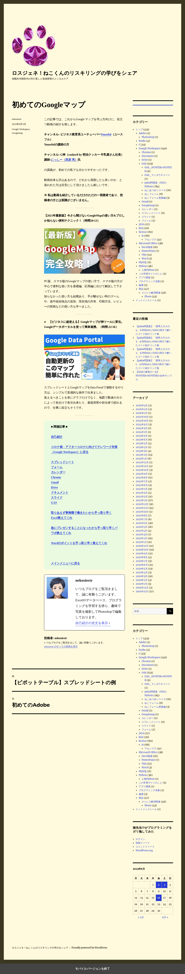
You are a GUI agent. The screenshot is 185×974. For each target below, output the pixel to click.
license (143, 232)
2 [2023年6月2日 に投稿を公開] (158, 884)
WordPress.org (144, 850)
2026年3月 (142, 405)
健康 (141, 285)
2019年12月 (142, 587)
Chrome (56, 477)
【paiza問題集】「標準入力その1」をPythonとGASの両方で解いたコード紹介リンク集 (153, 364)
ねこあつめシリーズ (155, 190)
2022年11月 (142, 466)
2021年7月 (141, 519)
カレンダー (58, 472)
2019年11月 (142, 591)
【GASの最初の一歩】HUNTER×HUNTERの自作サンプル (154, 375)
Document (148, 156)
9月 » (165, 917)
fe (143, 235)
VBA (144, 254)
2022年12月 (142, 462)
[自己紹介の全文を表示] (109, 623)
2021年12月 (142, 504)
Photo (148, 296)
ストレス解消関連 (151, 292)
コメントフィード (145, 846)
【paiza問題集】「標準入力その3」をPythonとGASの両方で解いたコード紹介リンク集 (153, 341)
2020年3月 (141, 576)
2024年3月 (141, 428)
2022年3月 (141, 492)
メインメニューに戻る (65, 563)
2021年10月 (142, 511)
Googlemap (17, 133)
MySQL (143, 262)
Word (145, 258)
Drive (54, 487)
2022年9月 (142, 473)
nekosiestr (16, 119)
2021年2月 (141, 538)
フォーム (57, 467)
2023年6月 (142, 439)
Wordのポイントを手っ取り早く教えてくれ (79, 543)
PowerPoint (148, 250)
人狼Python (148, 269)
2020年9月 (142, 553)
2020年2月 (142, 580)
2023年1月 (141, 458)
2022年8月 (142, 477)
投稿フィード (143, 842)
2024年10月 (142, 420)
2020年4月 (142, 572)
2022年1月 (141, 500)
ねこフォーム (152, 194)
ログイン (140, 839)
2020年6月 (142, 564)
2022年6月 (142, 485)
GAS (54, 502)
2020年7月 (142, 561)
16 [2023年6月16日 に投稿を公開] (158, 897)
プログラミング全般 (149, 281)
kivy (141, 228)
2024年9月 (142, 424)
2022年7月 (142, 481)
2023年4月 (141, 447)
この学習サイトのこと (150, 273)
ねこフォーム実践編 (155, 197)
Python (143, 266)
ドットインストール (146, 300)
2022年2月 (142, 496)
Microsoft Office (148, 243)
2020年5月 (142, 568)
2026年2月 (142, 409)
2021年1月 (141, 542)
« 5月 (141, 917)
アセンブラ (150, 239)
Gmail (55, 482)
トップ (139, 129)
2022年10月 (142, 470)
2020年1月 (141, 583)
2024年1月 (141, 432)
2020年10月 (142, 549)
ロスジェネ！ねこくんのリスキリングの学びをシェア (74, 73)
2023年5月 (141, 443)
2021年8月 (141, 515)
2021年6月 (141, 523)
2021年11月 (142, 508)
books (142, 140)
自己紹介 (57, 436)
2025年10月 (142, 416)
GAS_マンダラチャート (157, 175)
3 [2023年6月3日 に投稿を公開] (164, 884)
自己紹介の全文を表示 (91, 623)
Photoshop (148, 137)
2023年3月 (141, 451)
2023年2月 (141, 454)
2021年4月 (141, 530)
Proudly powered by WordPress (89, 947)
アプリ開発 (144, 277)
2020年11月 (142, 545)
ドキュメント (59, 492)
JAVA (142, 224)
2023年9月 (142, 435)
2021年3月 (141, 534)
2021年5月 (141, 526)
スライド (57, 497)
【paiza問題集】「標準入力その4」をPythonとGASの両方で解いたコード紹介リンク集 (153, 330)
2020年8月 (142, 557)
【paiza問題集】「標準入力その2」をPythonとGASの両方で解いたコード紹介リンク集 (153, 353)
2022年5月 (142, 489)
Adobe (142, 133)
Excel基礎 (147, 247)
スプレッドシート (62, 462)
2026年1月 (141, 413)
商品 (141, 288)
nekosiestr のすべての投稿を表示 (61, 646)
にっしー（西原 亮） (64, 159)
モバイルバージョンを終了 (92, 968)
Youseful (106, 134)
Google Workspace (21, 129)
